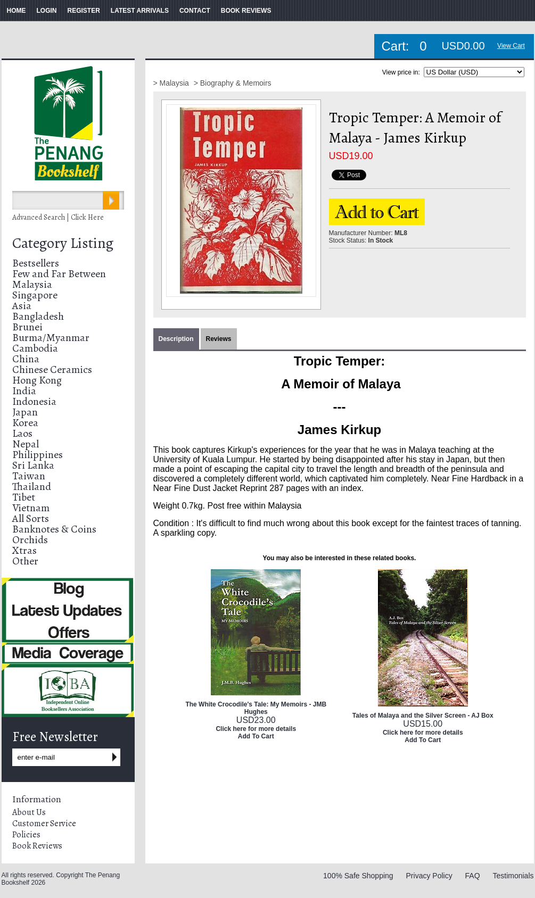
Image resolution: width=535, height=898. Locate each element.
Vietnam (31, 508)
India (24, 391)
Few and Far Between (59, 274)
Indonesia (34, 401)
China (25, 359)
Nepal (25, 444)
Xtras (24, 550)
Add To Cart (256, 736)
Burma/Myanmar (50, 337)
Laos (22, 433)
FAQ (472, 875)
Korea (25, 422)
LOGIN (47, 10)
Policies (26, 835)
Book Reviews (37, 846)
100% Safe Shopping (358, 875)
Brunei (27, 327)
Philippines (37, 454)
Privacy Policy (429, 875)
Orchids (30, 540)
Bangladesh (38, 316)
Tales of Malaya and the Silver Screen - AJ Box (422, 715)
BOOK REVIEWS (246, 10)
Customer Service (44, 823)
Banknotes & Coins (54, 529)
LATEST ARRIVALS (140, 10)
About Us (29, 812)
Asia (21, 305)
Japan (25, 412)
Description (176, 339)
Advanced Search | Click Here (58, 217)
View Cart (511, 45)
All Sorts (30, 518)
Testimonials (512, 875)
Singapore (34, 295)
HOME (16, 10)
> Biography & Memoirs (232, 83)
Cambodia (35, 348)
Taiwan (28, 476)
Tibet (23, 497)
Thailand (31, 486)
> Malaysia (172, 83)
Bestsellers (35, 263)
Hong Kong (37, 380)
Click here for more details (256, 729)
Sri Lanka (33, 465)
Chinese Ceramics (52, 369)
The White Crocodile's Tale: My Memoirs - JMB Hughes (255, 708)
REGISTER (84, 10)
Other (25, 561)
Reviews (219, 339)
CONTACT (194, 10)
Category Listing (62, 243)
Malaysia (32, 284)
